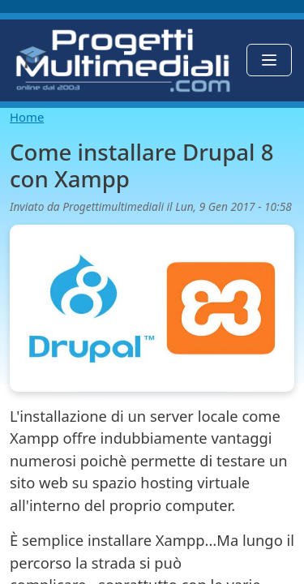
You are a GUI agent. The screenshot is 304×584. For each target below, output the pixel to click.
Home (27, 117)
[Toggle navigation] (269, 60)
